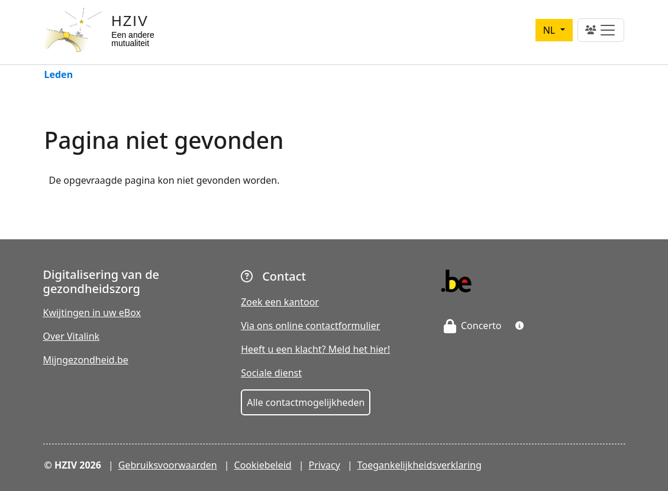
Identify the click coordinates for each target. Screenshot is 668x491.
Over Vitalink (71, 336)
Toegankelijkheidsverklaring (419, 465)
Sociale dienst (271, 372)
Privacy (324, 465)
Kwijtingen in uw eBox (92, 312)
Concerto (473, 325)
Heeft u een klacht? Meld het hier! (315, 349)
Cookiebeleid (263, 465)
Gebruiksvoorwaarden (167, 465)
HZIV (130, 21)
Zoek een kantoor (280, 301)
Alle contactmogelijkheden (305, 402)
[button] (519, 325)
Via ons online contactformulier (310, 325)
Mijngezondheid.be (85, 359)
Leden (58, 75)
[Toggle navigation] (600, 30)
